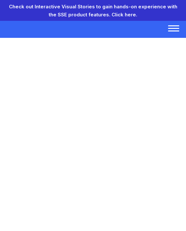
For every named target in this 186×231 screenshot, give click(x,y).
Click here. (124, 15)
